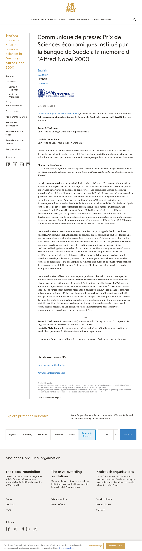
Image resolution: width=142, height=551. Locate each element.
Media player (103, 504)
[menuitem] (44, 19)
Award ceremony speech (15, 142)
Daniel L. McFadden (14, 95)
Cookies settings (95, 546)
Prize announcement (14, 104)
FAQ (8, 510)
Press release (12, 111)
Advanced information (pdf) (52, 372)
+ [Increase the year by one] (115, 434)
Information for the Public (51, 365)
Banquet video (13, 149)
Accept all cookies (115, 546)
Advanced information (12, 124)
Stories (71, 19)
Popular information (16, 117)
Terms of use (58, 504)
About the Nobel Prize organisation (33, 458)
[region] (71, 546)
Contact (10, 504)
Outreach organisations (115, 472)
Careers (100, 510)
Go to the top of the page (48, 397)
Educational (83, 19)
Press (9, 499)
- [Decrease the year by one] (99, 434)
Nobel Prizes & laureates (44, 19)
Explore (128, 434)
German (43, 83)
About (62, 19)
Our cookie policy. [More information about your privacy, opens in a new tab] (66, 548)
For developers (104, 499)
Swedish (43, 74)
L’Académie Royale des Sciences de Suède (58, 113)
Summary (11, 76)
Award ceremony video (15, 133)
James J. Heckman (13, 88)
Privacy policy (59, 499)
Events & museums (101, 19)
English (42, 70)
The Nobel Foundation (23, 472)
